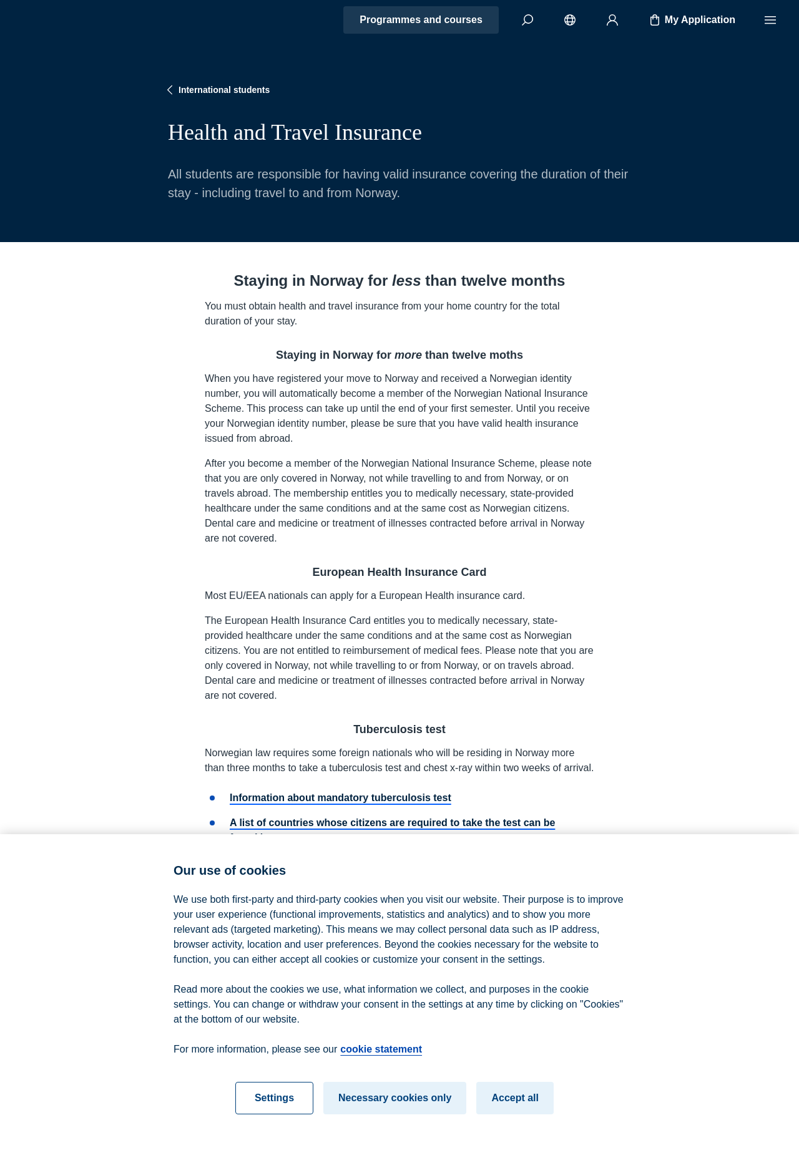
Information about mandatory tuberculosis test (340, 797)
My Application (691, 19)
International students (217, 90)
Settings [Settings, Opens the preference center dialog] (274, 1106)
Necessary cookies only (394, 1106)
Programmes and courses (421, 19)
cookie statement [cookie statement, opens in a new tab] (381, 1057)
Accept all (515, 1106)
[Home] (53, 20)
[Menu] (770, 20)
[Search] (527, 20)
